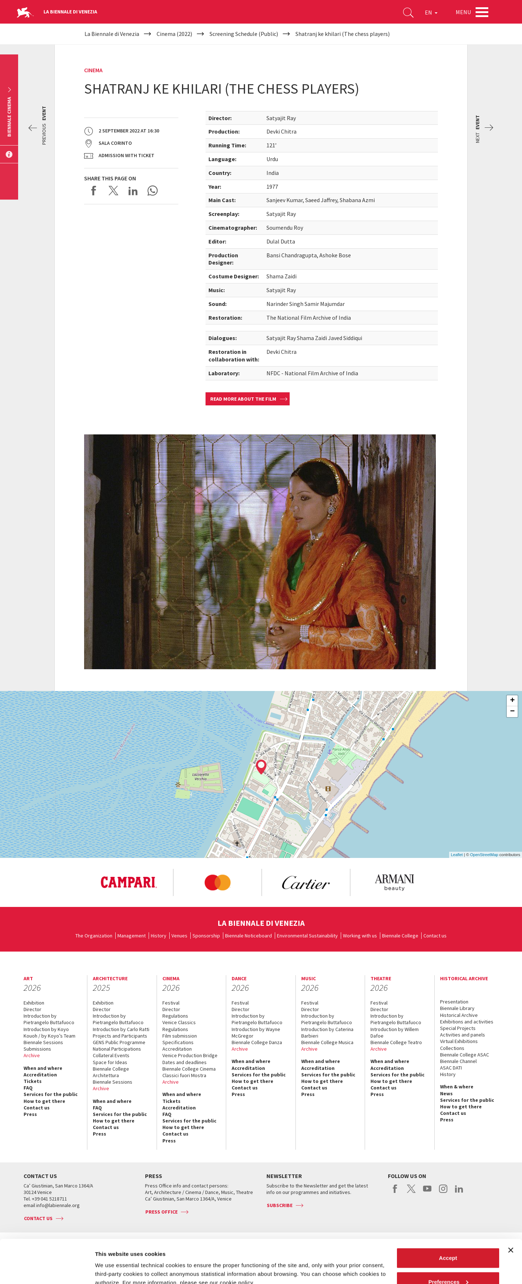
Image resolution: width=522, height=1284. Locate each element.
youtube (427, 1192)
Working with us (360, 935)
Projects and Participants (120, 1035)
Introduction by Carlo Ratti (121, 1029)
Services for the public (51, 1094)
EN (431, 12)
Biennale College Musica (327, 1042)
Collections (452, 1048)
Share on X (113, 190)
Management (131, 935)
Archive (32, 1055)
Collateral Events (111, 1055)
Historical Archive (459, 1015)
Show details (112, 1262)
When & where (456, 1086)
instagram (443, 1192)
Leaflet (457, 854)
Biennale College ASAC (464, 1054)
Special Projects (458, 1028)
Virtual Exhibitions (459, 1041)
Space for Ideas (110, 1062)
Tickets (33, 1081)
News (446, 1093)
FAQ (28, 1087)
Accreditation (40, 1074)
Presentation (454, 1001)
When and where (43, 1068)
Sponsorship (206, 935)
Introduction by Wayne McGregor (256, 1032)
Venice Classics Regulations (179, 1025)
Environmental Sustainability (307, 935)
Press (30, 1114)
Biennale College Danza (257, 1042)
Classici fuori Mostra (184, 1075)
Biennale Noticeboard (248, 935)
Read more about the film (243, 399)
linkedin (459, 1192)
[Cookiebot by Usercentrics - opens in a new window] (47, 1269)
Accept (448, 1217)
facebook (395, 1192)
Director (32, 1009)
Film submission (179, 1035)
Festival (170, 1002)
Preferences (448, 1241)
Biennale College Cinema (189, 1069)
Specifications (178, 1042)
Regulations (175, 1016)
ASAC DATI (451, 1067)
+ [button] (512, 700)
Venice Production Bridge (190, 1055)
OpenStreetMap (484, 854)
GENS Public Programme (119, 1042)
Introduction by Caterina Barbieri (327, 1032)
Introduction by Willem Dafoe (394, 1032)
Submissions (37, 1049)
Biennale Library (457, 1008)
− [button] (512, 711)
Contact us (435, 935)
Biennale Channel (458, 1061)
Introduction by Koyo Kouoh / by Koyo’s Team (49, 1032)
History (158, 935)
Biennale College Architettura (111, 1072)
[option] (128, 882)
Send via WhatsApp (153, 190)
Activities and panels (462, 1034)
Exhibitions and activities (466, 1021)
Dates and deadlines (184, 1062)
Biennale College (400, 935)
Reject (448, 1264)
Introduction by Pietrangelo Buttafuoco (49, 1019)
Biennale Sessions (43, 1042)
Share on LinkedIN (133, 190)
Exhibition (34, 1002)
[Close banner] (510, 1209)
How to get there (44, 1101)
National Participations (117, 1049)
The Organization (93, 935)
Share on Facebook (94, 190)
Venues (179, 935)
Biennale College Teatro (396, 1042)
